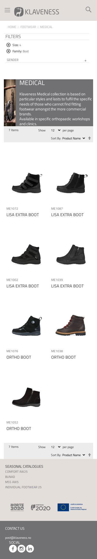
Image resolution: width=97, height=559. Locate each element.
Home (12, 26)
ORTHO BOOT (18, 357)
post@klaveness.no (18, 537)
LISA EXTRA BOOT (22, 214)
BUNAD (10, 476)
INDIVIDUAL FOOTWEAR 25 (23, 487)
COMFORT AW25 (16, 471)
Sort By (56, 138)
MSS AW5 (12, 481)
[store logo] (36, 11)
